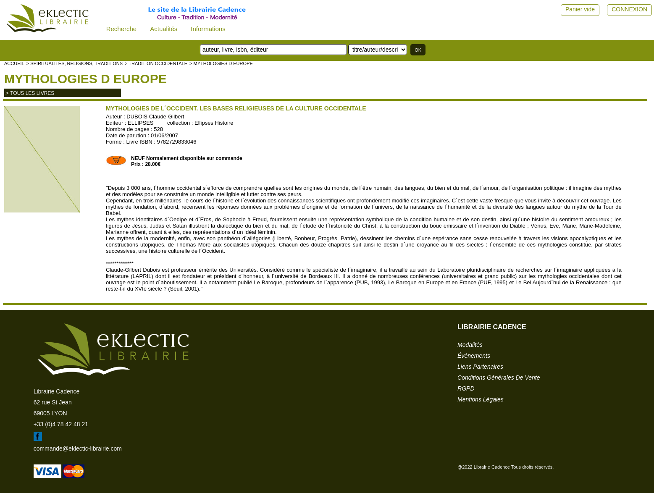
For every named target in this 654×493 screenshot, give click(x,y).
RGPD (465, 388)
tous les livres (32, 93)
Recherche (121, 28)
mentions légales (480, 399)
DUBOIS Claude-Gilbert (155, 116)
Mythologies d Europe (85, 79)
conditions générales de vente (498, 377)
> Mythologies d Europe (221, 63)
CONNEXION (629, 9)
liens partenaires (480, 366)
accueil (14, 63)
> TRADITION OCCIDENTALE (156, 63)
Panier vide (580, 9)
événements (473, 355)
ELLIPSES (140, 123)
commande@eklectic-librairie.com (78, 448)
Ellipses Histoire (213, 123)
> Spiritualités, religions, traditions (74, 63)
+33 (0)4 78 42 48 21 (61, 424)
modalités (470, 344)
